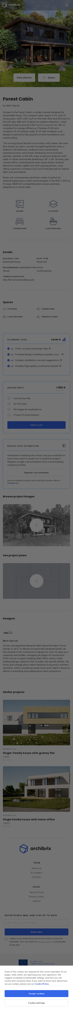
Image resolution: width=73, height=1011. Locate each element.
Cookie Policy (42, 984)
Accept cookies (36, 993)
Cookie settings (36, 1003)
